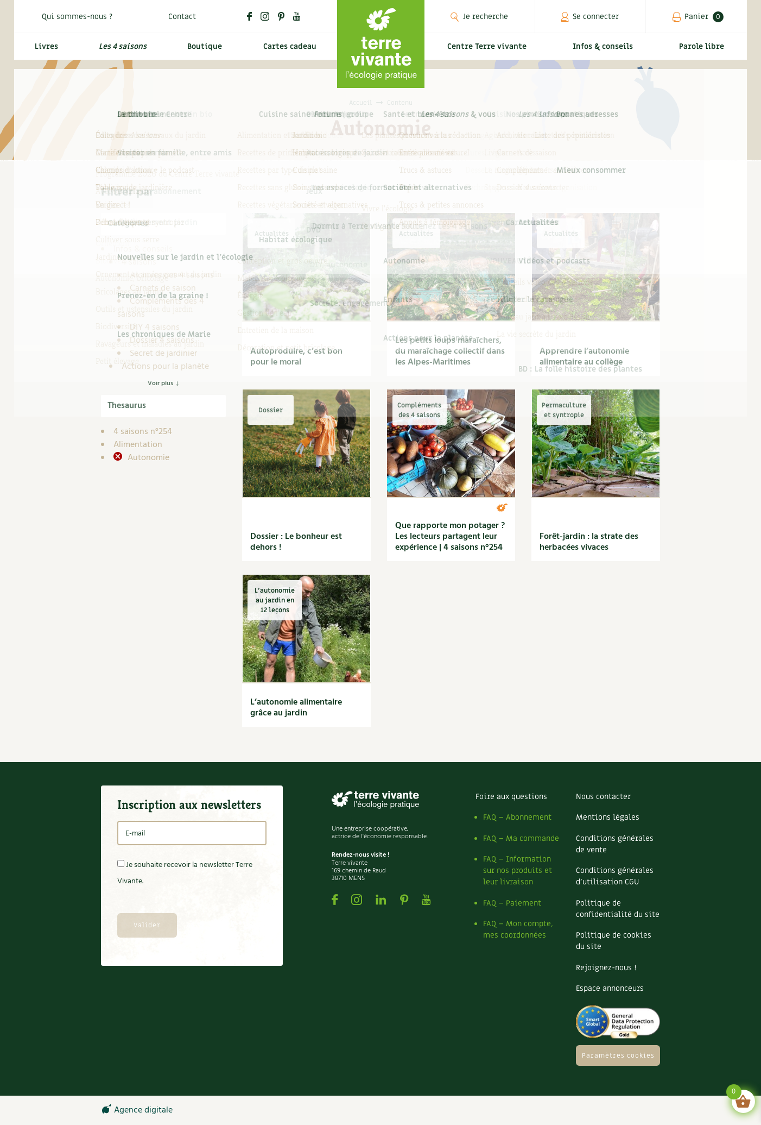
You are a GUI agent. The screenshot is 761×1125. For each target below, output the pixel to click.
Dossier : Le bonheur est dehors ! (296, 542)
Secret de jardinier (163, 354)
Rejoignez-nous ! (606, 968)
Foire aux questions (511, 796)
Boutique (202, 52)
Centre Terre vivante (489, 52)
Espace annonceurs (610, 988)
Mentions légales (607, 817)
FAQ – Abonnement (517, 817)
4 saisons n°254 (142, 432)
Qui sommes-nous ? (77, 16)
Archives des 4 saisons (172, 275)
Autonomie (147, 458)
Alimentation (137, 445)
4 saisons (139, 262)
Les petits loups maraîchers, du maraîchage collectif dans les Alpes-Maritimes (450, 351)
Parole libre (703, 52)
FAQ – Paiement (512, 903)
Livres (43, 52)
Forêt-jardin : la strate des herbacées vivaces (589, 542)
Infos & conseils (607, 52)
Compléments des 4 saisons (160, 308)
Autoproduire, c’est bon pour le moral (296, 356)
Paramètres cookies (618, 1055)
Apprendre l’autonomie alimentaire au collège (584, 356)
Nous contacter (603, 796)
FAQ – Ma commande (521, 838)
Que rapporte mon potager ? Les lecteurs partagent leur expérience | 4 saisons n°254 (450, 537)
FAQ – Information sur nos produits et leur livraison (517, 870)
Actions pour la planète (165, 367)
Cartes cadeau (288, 52)
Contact (182, 16)
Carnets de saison (163, 288)
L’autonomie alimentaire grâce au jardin (296, 707)
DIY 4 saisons (155, 327)
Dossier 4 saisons (162, 341)
